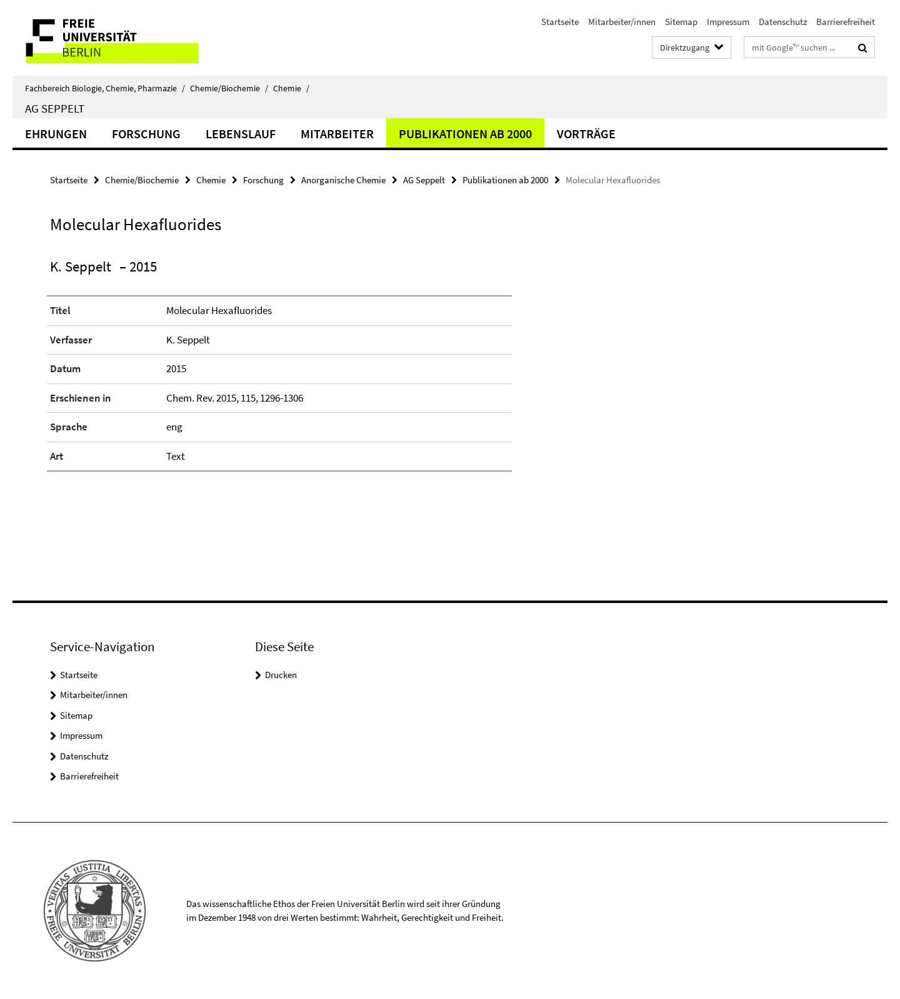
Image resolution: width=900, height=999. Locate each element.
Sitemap (681, 22)
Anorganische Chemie (343, 180)
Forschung (146, 133)
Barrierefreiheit (845, 22)
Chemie (291, 88)
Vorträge (586, 133)
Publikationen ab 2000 (465, 133)
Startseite (560, 22)
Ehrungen (56, 133)
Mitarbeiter (337, 133)
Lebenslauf (241, 133)
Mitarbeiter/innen (622, 22)
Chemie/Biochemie (229, 88)
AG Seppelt (54, 108)
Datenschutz (783, 22)
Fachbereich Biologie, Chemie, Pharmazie (105, 88)
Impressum (728, 22)
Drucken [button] (281, 675)
